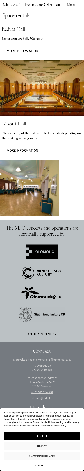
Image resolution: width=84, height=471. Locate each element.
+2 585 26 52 (42, 392)
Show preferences (42, 456)
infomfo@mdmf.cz (42, 398)
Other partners (42, 334)
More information (22, 51)
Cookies (39, 465)
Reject (42, 446)
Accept (42, 436)
